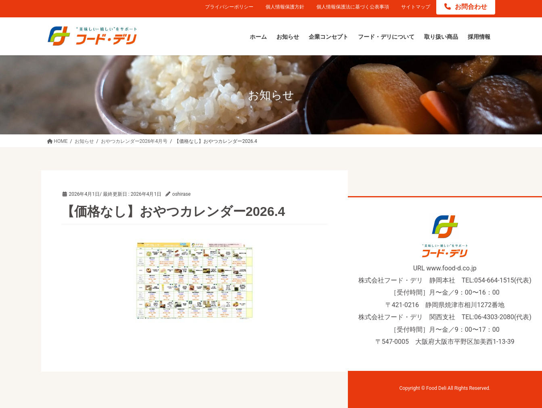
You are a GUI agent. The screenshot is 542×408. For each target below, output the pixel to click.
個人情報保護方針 (285, 7)
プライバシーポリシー (229, 7)
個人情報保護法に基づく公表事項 (352, 7)
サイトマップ (415, 7)
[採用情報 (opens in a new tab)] (479, 37)
